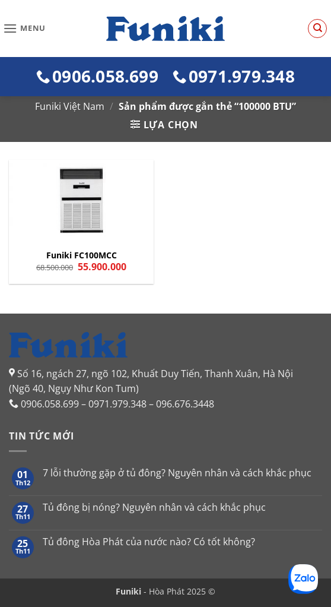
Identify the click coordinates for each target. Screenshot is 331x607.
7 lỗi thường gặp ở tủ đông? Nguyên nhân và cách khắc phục (177, 473)
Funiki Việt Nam (69, 106)
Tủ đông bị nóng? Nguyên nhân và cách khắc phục (154, 507)
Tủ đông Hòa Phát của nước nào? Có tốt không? (149, 542)
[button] (24, 28)
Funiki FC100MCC (81, 255)
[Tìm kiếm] (317, 28)
